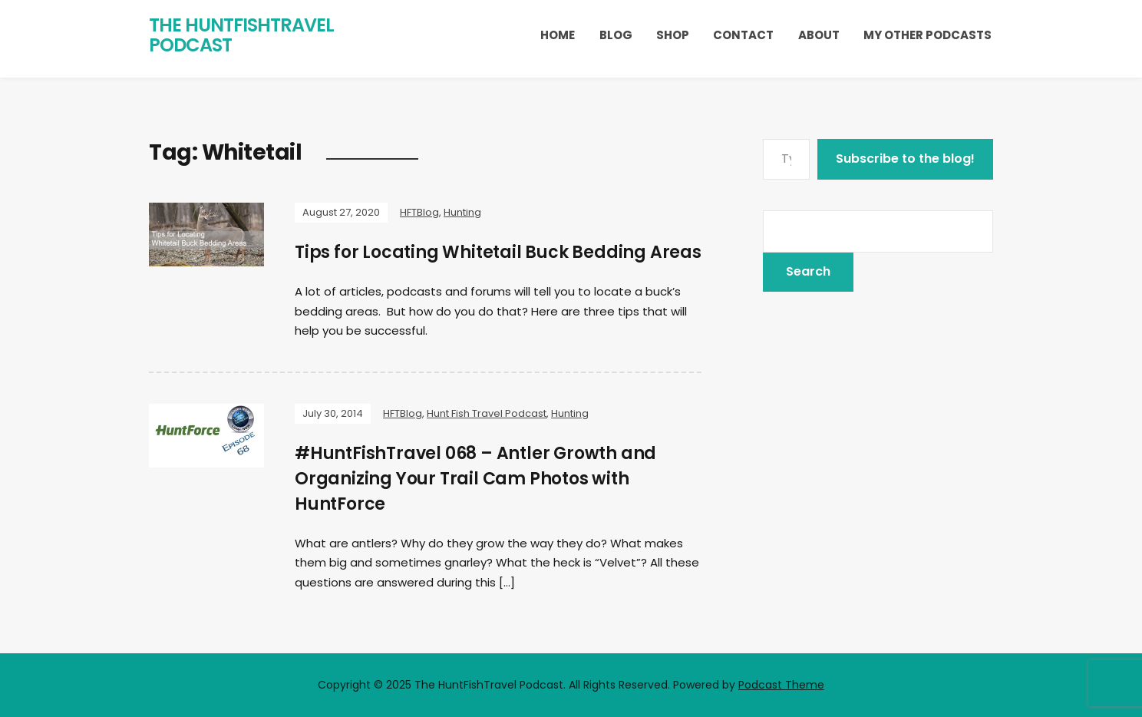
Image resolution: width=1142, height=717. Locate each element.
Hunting (462, 212)
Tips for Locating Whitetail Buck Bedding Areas (498, 252)
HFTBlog (419, 212)
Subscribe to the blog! (905, 158)
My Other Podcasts (927, 35)
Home (557, 35)
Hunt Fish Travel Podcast (486, 413)
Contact (743, 35)
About (819, 35)
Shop (672, 35)
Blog (615, 35)
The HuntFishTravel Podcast (241, 35)
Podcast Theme (781, 684)
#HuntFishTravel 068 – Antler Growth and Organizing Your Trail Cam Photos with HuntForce (475, 478)
